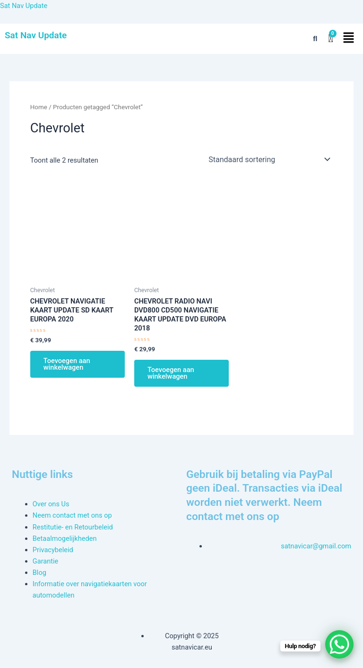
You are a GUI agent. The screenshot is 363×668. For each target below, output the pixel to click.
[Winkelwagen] (330, 38)
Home (38, 107)
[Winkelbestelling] (269, 159)
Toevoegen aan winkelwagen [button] (66, 364)
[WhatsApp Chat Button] (339, 644)
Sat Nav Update (23, 5)
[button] (348, 38)
